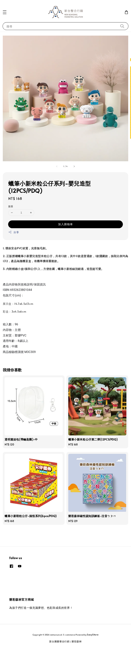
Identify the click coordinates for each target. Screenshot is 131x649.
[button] (5, 12)
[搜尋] (122, 26)
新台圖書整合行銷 (59, 641)
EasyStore (92, 634)
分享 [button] (13, 232)
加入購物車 (65, 224)
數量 (10, 206)
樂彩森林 (77, 641)
